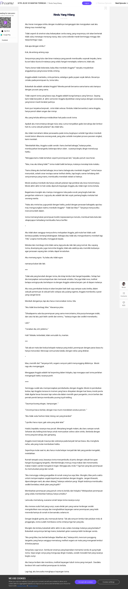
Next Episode (121, 3)
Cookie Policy (22, 586)
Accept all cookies (85, 582)
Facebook (5, 40)
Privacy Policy (33, 586)
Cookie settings (108, 582)
